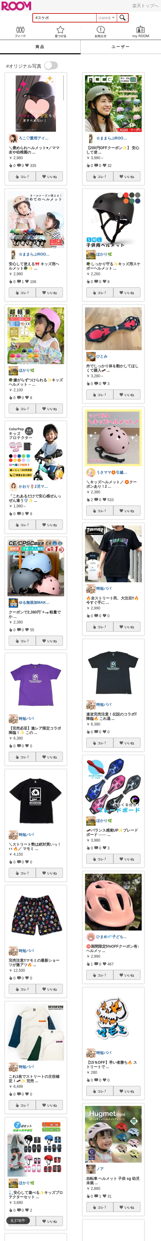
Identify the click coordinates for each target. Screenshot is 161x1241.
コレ (25, 176)
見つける (60, 31)
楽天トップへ (145, 5)
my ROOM (141, 31)
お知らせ (101, 31)
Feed (20, 31)
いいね (52, 176)
